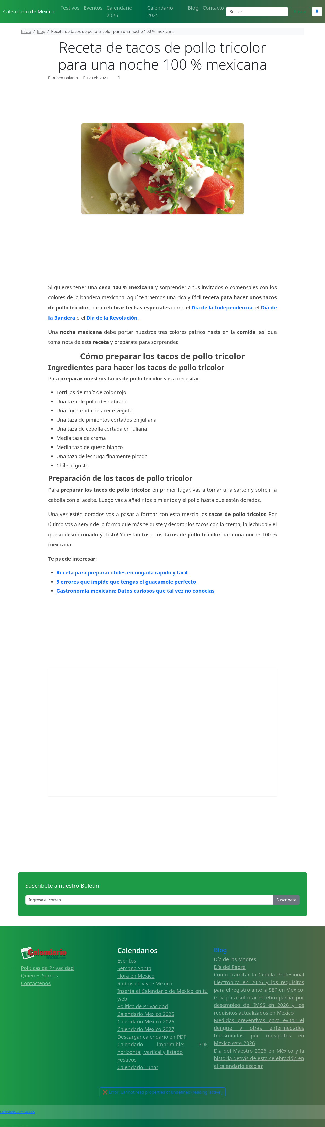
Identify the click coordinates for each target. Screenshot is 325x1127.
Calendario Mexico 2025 (145, 1013)
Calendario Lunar (137, 1067)
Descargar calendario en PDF (151, 1036)
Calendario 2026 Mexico (17, 1112)
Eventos (93, 7)
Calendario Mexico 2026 (145, 1021)
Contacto (213, 7)
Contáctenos (36, 983)
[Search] (257, 11)
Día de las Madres (235, 959)
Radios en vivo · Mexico (144, 983)
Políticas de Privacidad (47, 968)
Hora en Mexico (136, 975)
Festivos (69, 7)
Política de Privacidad (142, 1006)
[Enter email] (149, 900)
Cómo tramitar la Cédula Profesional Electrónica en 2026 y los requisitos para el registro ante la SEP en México (259, 982)
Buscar (300, 11)
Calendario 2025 (160, 11)
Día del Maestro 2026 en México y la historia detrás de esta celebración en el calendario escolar (259, 1058)
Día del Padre (230, 967)
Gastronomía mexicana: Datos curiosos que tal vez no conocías (135, 590)
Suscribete (286, 900)
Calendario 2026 (119, 11)
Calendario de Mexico (28, 11)
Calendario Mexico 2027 (145, 1029)
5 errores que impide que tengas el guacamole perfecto (126, 581)
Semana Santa (134, 968)
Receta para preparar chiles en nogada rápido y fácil (122, 572)
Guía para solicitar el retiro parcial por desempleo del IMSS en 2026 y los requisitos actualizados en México (259, 1005)
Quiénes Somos (39, 975)
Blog (193, 7)
